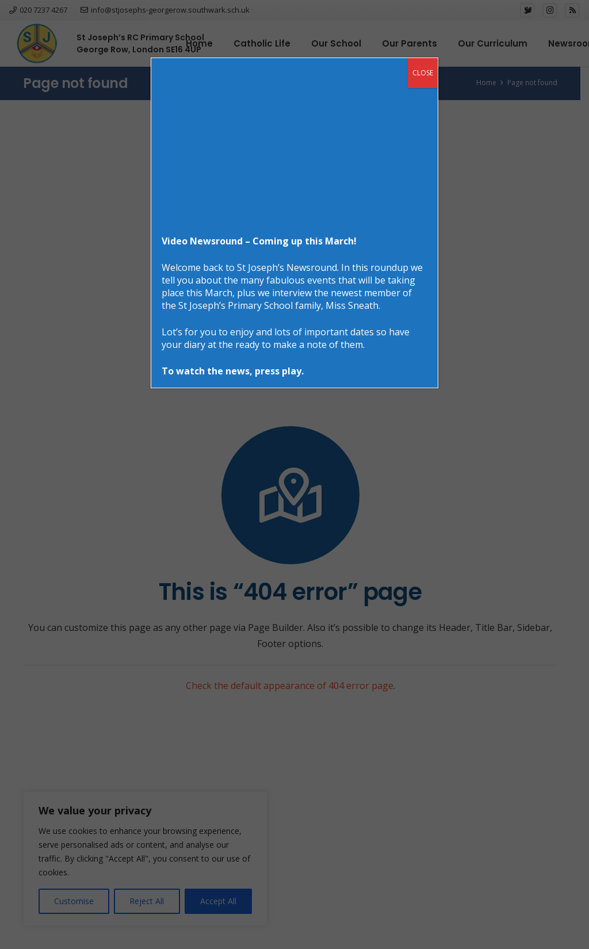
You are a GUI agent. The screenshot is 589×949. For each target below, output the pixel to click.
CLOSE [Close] (422, 73)
